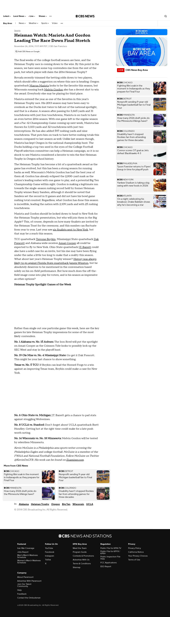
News (22, 23)
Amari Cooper (67, 243)
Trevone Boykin (46, 239)
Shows (43, 16)
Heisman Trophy (40, 504)
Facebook (49, 552)
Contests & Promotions (83, 556)
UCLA (89, 504)
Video (55, 23)
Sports (45, 23)
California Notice (136, 552)
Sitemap (76, 567)
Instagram (49, 556)
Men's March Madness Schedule (27, 556)
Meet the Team (80, 548)
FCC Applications (108, 563)
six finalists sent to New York (70, 229)
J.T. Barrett (85, 247)
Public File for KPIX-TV (110, 548)
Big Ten (66, 504)
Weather (33, 23)
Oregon (55, 504)
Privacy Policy (134, 548)
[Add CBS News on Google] (27, 51)
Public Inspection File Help (110, 558)
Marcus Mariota (39, 85)
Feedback (21, 594)
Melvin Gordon (53, 89)
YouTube (49, 548)
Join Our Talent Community (24, 585)
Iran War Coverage (25, 548)
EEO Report (105, 566)
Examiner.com (75, 460)
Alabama (24, 504)
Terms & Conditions (82, 564)
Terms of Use (134, 560)
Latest (7, 16)
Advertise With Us (81, 560)
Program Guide (80, 552)
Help (19, 590)
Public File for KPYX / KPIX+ (110, 552)
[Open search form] (165, 16)
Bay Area (7, 23)
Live (32, 16)
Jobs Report (22, 552)
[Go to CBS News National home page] (85, 16)
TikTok (48, 560)
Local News (19, 16)
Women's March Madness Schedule (29, 561)
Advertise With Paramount (29, 581)
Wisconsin (78, 504)
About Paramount (25, 577)
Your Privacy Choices (138, 556)
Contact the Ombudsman (29, 598)
